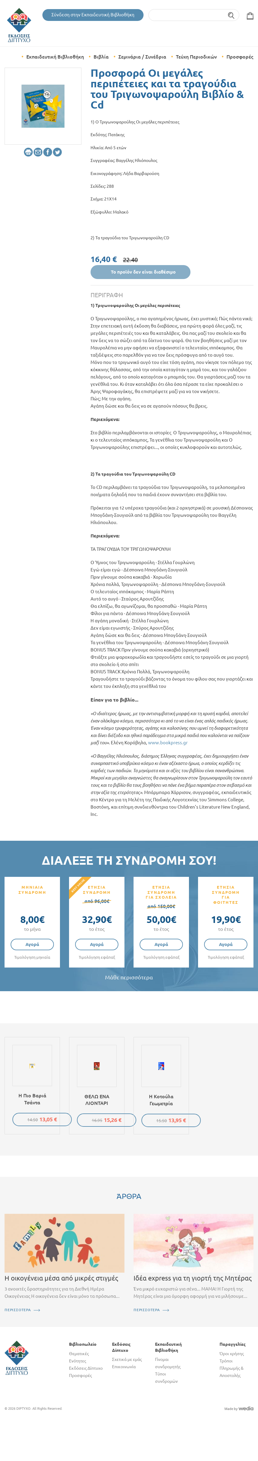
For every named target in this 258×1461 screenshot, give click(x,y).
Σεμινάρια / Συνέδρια (142, 56)
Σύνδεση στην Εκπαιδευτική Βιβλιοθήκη (92, 14)
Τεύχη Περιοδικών (196, 56)
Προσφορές (240, 56)
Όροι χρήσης (232, 1353)
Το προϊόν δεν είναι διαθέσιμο (143, 271)
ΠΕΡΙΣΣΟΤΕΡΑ (18, 1310)
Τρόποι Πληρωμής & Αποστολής (231, 1368)
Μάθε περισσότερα (129, 977)
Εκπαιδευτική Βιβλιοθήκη (55, 56)
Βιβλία (101, 56)
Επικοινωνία (124, 1366)
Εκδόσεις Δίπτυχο (86, 1368)
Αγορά (32, 944)
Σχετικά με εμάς (127, 1359)
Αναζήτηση (231, 15)
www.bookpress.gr (168, 742)
